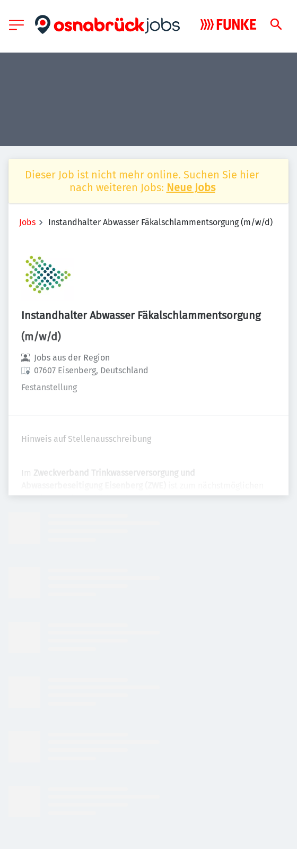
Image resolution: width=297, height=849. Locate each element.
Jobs (27, 222)
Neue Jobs (191, 187)
